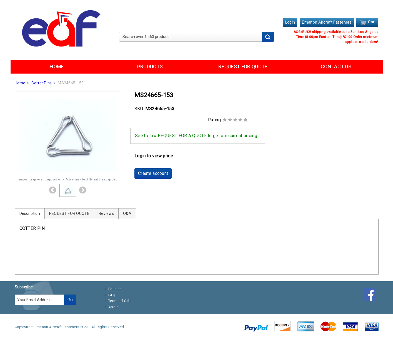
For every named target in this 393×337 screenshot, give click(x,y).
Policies (114, 289)
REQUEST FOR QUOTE (242, 66)
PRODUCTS (150, 66)
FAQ (111, 295)
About (113, 307)
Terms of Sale (119, 301)
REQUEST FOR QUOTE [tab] (69, 213)
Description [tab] (29, 213)
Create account (153, 173)
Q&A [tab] (127, 213)
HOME (57, 66)
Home (20, 83)
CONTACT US (336, 66)
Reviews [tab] (106, 213)
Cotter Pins (41, 83)
